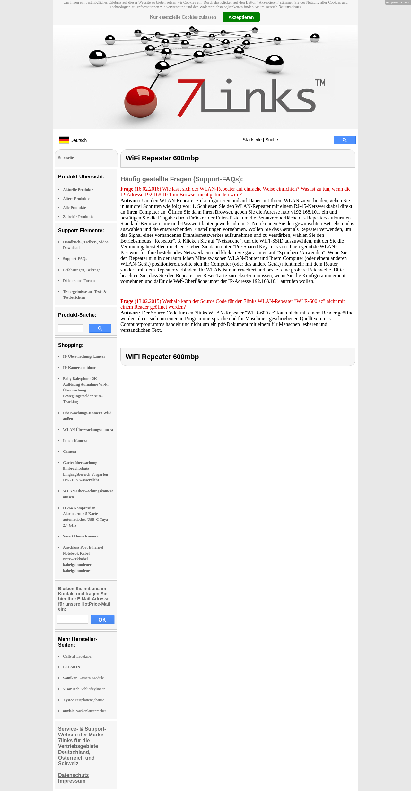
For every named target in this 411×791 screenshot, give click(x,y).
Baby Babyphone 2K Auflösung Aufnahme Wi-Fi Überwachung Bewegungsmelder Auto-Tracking (86, 390)
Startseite (252, 139)
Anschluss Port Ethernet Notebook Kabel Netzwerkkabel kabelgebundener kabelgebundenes (83, 559)
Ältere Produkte (76, 198)
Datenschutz (289, 7)
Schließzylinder (84, 689)
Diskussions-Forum (79, 281)
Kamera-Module (83, 678)
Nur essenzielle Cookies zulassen (183, 17)
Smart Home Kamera (81, 536)
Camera (69, 451)
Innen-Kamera (75, 440)
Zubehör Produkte (78, 216)
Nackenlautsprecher (84, 711)
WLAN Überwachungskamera (88, 429)
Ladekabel (77, 656)
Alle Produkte (74, 207)
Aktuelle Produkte (78, 189)
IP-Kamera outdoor (79, 367)
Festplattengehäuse (83, 700)
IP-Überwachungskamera (84, 356)
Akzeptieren (241, 17)
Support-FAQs (75, 258)
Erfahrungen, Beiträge (81, 270)
